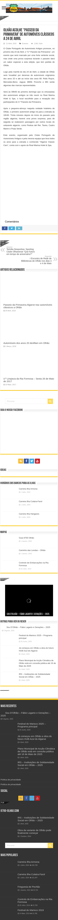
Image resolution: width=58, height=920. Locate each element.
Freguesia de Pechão (29, 886)
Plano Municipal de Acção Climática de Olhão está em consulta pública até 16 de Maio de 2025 (37, 663)
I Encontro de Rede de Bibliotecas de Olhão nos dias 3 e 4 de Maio (36, 260)
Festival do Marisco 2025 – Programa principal (32, 725)
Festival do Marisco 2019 (31, 910)
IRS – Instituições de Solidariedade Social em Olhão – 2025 (36, 763)
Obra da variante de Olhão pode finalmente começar (34, 831)
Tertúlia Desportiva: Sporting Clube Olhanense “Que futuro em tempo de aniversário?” (22, 250)
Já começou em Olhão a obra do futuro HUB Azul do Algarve (35, 737)
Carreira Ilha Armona (28, 489)
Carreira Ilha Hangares (29, 514)
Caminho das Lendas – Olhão (32, 550)
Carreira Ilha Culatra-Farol (30, 501)
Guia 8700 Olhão (26, 538)
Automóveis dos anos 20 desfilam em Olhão (26, 343)
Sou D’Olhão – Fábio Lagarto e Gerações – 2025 (28, 614)
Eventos (25, 43)
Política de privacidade (11, 779)
